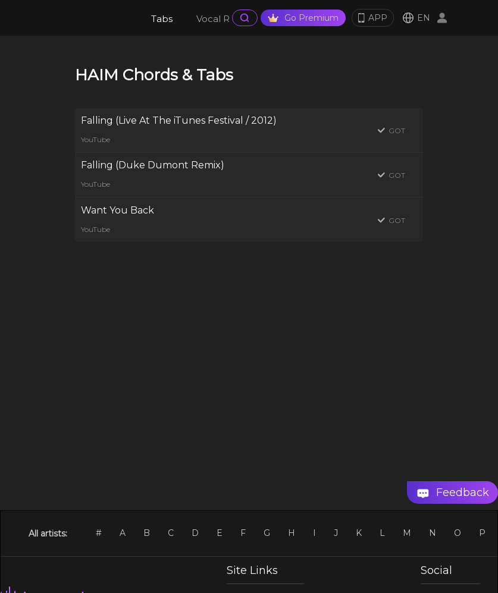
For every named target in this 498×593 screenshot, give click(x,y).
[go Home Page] (90, 17)
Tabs (162, 18)
